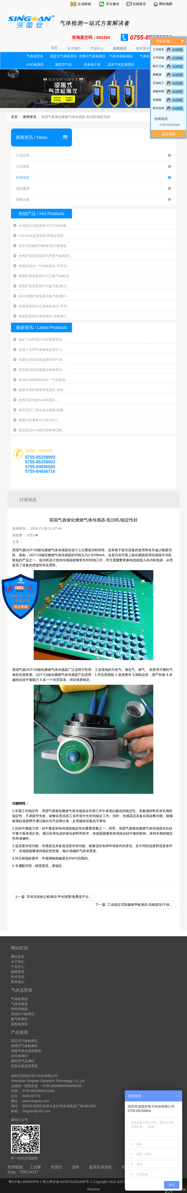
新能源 (157, 74)
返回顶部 (168, 134)
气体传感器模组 (121, 56)
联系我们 (17, 982)
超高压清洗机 (100, 1167)
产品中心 (17, 967)
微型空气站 (63, 64)
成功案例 (93, 188)
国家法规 (93, 199)
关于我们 (17, 962)
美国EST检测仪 (22, 1014)
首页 (54, 48)
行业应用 (93, 155)
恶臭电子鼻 (92, 64)
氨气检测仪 (19, 1019)
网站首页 (17, 957)
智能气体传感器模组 (26, 1051)
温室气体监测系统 (121, 64)
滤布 (75, 1167)
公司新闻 (93, 166)
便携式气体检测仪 (92, 56)
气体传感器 (19, 1004)
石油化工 (158, 83)
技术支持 (158, 108)
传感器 (157, 99)
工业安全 (158, 49)
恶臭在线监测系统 (24, 1066)
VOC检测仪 (35, 64)
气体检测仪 (19, 999)
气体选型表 (35, 56)
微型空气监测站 (22, 1061)
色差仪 (56, 1167)
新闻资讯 (29, 117)
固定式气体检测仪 (63, 56)
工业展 (35, 1167)
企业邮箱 (84, 4)
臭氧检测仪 (19, 1024)
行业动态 (93, 177)
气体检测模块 (150, 56)
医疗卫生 (158, 66)
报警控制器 (19, 1009)
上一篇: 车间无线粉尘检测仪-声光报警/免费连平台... (53, 897)
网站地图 (165, 4)
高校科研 (158, 91)
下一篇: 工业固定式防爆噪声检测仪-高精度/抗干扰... (133, 904)
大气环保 (158, 57)
